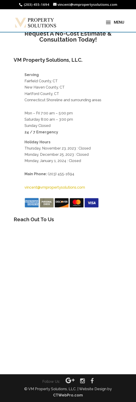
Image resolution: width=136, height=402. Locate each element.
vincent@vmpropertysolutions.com (54, 187)
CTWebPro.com (68, 395)
